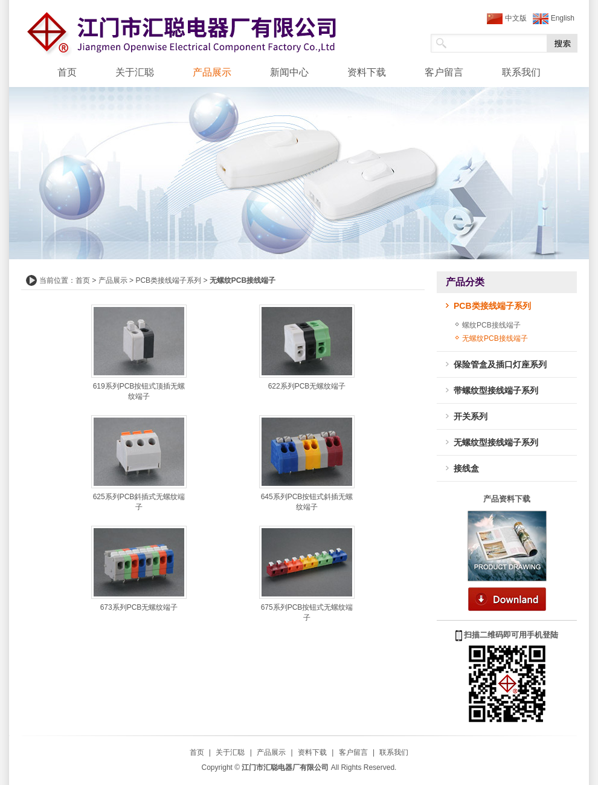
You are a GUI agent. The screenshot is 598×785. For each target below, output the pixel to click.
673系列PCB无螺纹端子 (139, 604)
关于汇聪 (134, 72)
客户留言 (444, 72)
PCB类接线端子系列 (168, 280)
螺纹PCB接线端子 (491, 325)
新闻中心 (289, 72)
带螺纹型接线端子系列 (496, 390)
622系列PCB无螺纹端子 (307, 382)
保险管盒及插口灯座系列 (500, 364)
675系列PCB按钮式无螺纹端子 (307, 609)
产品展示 (212, 72)
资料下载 (366, 72)
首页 (67, 72)
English (553, 18)
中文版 (507, 18)
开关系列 (470, 416)
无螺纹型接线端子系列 (496, 442)
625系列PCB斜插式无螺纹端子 (139, 498)
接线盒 (466, 468)
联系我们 (521, 72)
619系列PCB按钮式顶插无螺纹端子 (139, 388)
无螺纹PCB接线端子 (495, 338)
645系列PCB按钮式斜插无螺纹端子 (307, 498)
